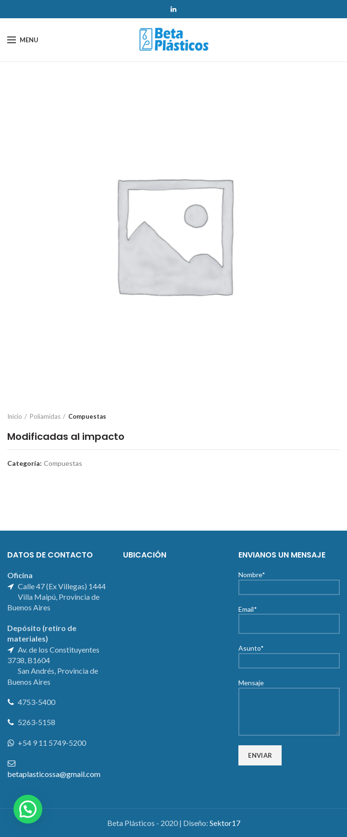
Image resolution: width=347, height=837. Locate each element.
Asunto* (289, 654)
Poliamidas (45, 416)
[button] (27, 809)
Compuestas (87, 416)
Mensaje (289, 697)
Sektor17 (225, 822)
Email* (289, 616)
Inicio (14, 416)
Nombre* (289, 580)
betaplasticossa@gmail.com (53, 773)
